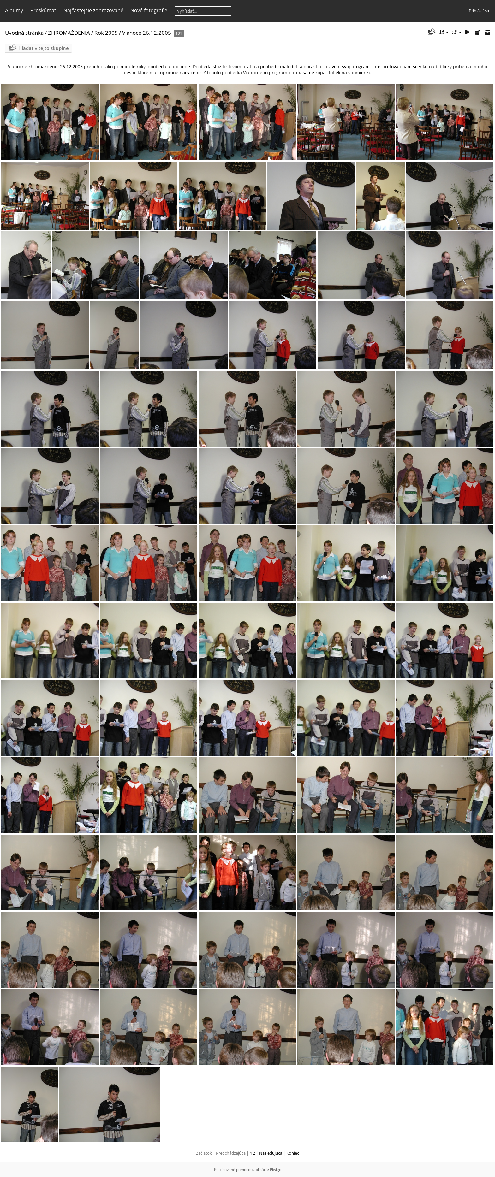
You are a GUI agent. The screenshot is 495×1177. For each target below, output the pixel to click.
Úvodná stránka (24, 32)
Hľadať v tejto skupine (43, 48)
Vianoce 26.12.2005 (146, 32)
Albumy (14, 10)
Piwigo (275, 1169)
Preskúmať (43, 10)
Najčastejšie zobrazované (93, 10)
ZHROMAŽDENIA (69, 32)
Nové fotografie (148, 10)
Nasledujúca (270, 1153)
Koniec (292, 1153)
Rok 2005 (106, 32)
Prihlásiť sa (479, 11)
